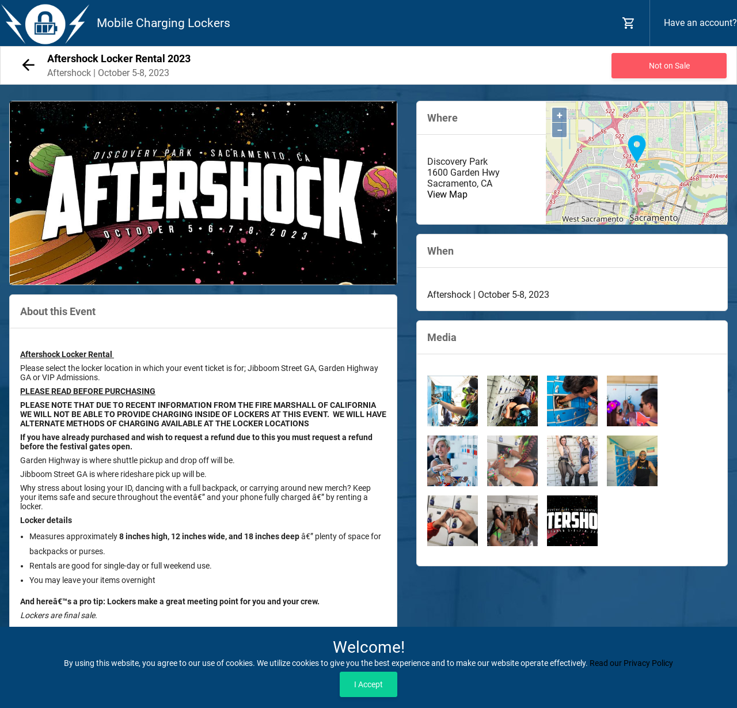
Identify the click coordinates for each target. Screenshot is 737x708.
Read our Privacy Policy (631, 663)
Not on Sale (669, 65)
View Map (447, 194)
